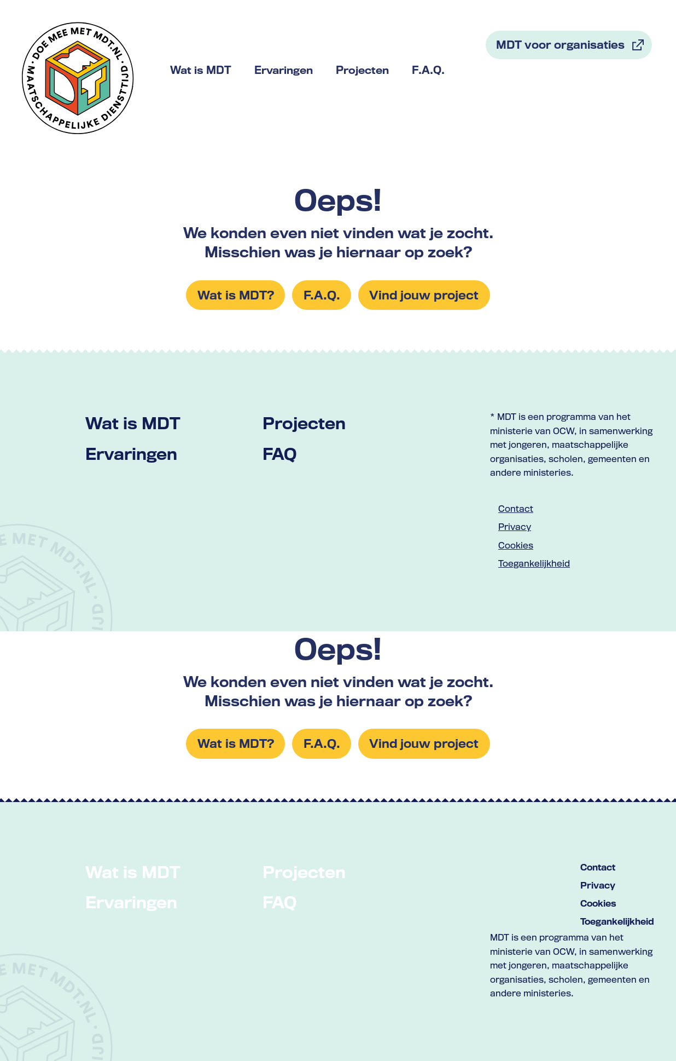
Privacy (514, 526)
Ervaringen (131, 453)
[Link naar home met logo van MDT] (78, 78)
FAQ (279, 453)
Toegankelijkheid (534, 563)
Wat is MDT (132, 423)
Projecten (304, 423)
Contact (515, 508)
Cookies (515, 545)
